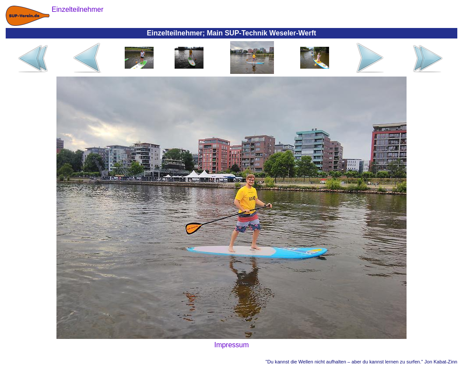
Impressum (231, 345)
